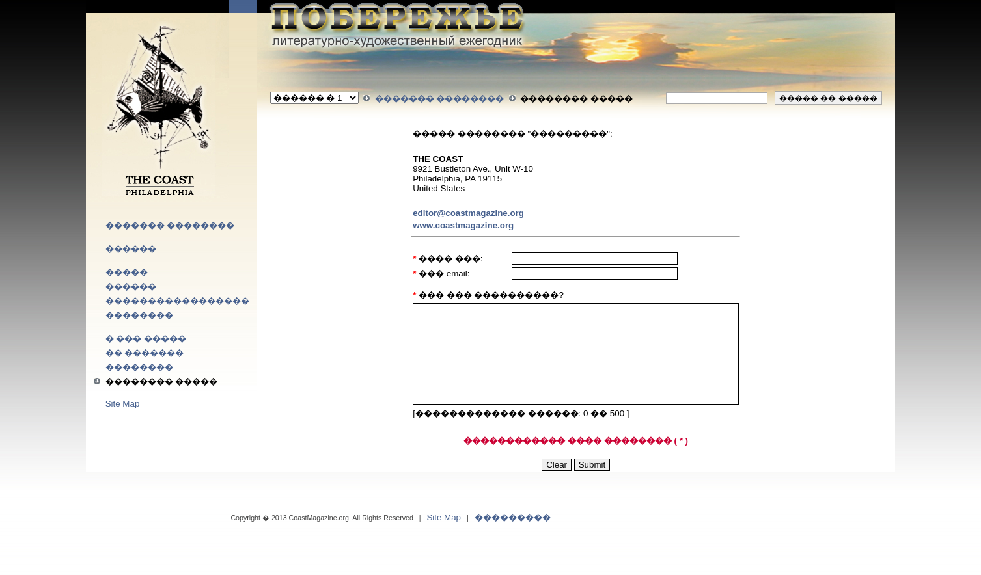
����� (126, 272)
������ (130, 249)
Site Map (122, 403)
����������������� (177, 301)
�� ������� (144, 353)
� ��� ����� (145, 338)
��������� (513, 517)
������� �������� (170, 225)
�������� (139, 315)
